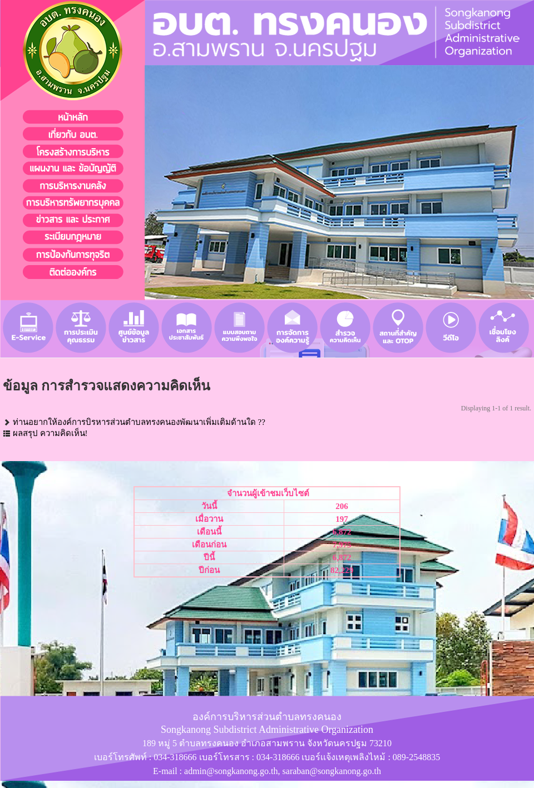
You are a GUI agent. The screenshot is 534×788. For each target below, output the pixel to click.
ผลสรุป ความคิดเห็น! (50, 433)
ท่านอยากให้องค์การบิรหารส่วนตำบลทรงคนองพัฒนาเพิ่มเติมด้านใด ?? (139, 422)
